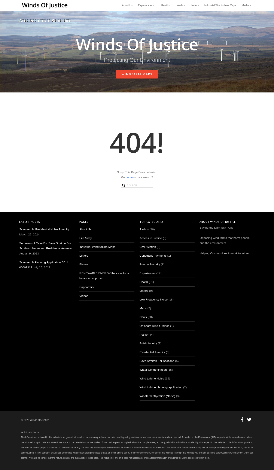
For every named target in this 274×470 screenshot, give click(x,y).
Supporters (86, 287)
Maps (143, 308)
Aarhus (181, 5)
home (129, 177)
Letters (195, 5)
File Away (85, 238)
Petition (144, 334)
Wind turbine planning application (161, 387)
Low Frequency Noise (154, 299)
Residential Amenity (152, 352)
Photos (83, 264)
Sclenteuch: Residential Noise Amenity (44, 229)
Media (247, 5)
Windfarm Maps (137, 74)
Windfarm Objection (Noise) (157, 396)
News (143, 317)
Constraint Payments (153, 255)
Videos (83, 295)
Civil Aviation (148, 246)
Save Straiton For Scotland (157, 361)
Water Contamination (153, 369)
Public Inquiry (148, 343)
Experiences (146, 5)
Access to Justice (151, 238)
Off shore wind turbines (155, 325)
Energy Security (150, 264)
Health (166, 5)
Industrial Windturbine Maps (220, 5)
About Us (127, 5)
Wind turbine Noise (152, 378)
